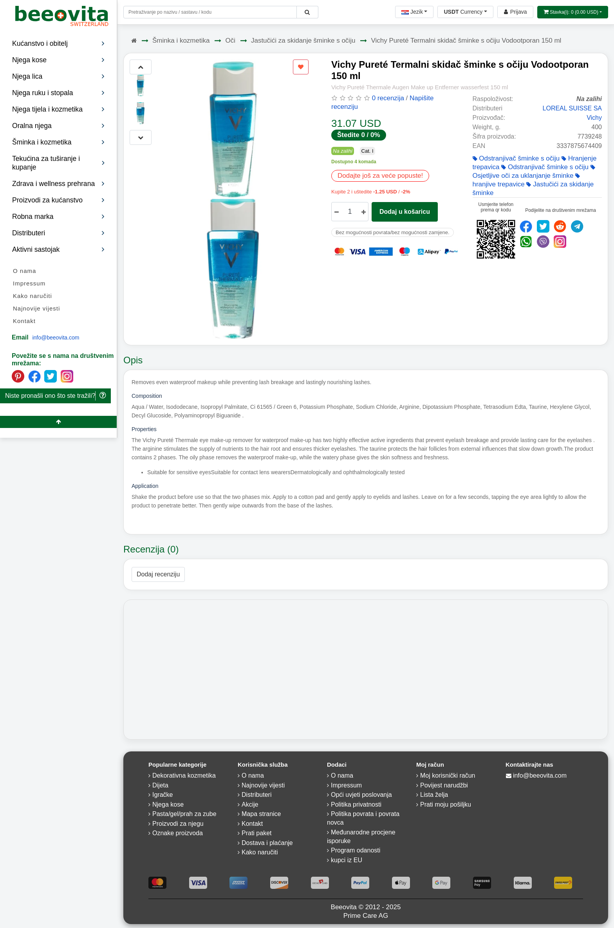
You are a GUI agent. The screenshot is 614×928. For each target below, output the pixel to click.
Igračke (162, 794)
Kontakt (24, 321)
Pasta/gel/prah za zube (184, 814)
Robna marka (58, 216)
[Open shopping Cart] (572, 12)
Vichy (594, 117)
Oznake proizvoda (177, 833)
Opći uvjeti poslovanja (361, 794)
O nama (24, 270)
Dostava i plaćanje (267, 843)
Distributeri (58, 233)
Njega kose (168, 804)
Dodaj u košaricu (404, 211)
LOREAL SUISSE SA (572, 108)
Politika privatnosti (356, 804)
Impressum (29, 283)
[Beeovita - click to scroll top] (58, 422)
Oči (230, 40)
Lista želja (434, 794)
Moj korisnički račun (447, 775)
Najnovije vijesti (36, 308)
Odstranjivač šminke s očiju (516, 158)
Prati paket (256, 833)
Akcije (250, 804)
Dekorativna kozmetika (184, 775)
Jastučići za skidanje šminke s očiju (303, 40)
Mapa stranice (261, 814)
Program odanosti (355, 850)
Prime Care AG (365, 915)
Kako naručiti (32, 295)
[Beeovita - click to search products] (307, 12)
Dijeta (160, 785)
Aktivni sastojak (58, 249)
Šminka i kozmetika (180, 40)
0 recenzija (388, 98)
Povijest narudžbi (444, 785)
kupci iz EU (346, 860)
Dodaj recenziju (158, 574)
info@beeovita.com (55, 337)
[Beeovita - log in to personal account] (515, 12)
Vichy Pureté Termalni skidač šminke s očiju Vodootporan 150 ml (466, 40)
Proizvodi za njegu (178, 823)
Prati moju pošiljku (445, 804)
